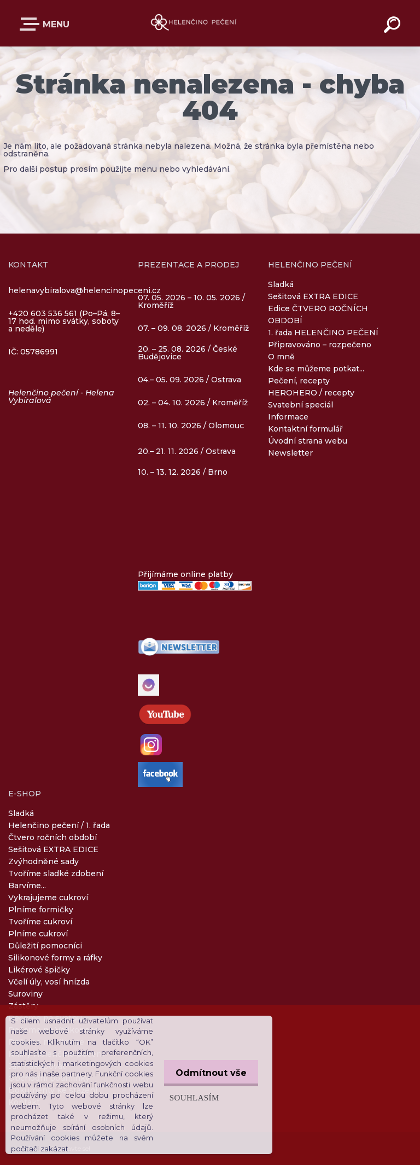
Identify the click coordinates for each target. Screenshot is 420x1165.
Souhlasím (190, 1097)
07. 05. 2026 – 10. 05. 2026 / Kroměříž (191, 302)
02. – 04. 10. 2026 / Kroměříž (193, 403)
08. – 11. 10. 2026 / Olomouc (191, 425)
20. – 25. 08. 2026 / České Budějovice (187, 353)
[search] (394, 26)
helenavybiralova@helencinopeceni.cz (84, 290)
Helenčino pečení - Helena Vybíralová (61, 396)
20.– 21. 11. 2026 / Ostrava (187, 451)
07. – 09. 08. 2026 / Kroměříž (193, 328)
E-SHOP (32, 24)
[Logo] (194, 23)
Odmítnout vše (208, 1073)
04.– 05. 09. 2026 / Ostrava (189, 380)
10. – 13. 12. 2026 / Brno (183, 472)
